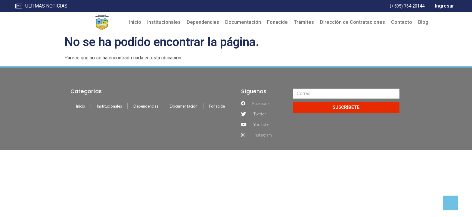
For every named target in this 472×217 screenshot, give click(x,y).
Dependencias (203, 22)
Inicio (135, 22)
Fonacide (277, 22)
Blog (423, 22)
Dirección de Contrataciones (352, 22)
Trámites (304, 22)
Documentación (243, 22)
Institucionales (164, 22)
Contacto (401, 22)
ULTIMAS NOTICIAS (41, 6)
